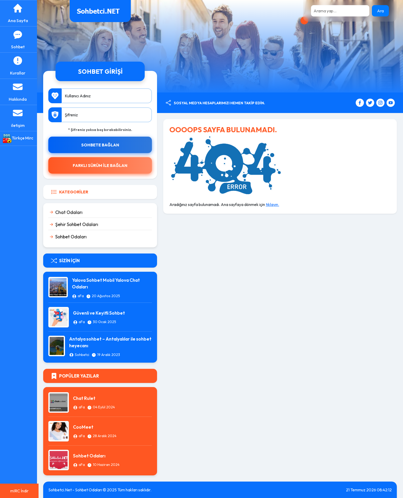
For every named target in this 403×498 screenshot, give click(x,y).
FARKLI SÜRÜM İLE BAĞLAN (101, 165)
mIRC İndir (19, 490)
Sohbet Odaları (72, 237)
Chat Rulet (86, 398)
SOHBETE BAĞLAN (101, 144)
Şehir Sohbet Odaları (78, 224)
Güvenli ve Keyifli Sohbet (100, 313)
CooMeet (85, 427)
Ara (380, 10)
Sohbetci (83, 354)
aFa (82, 296)
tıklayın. (273, 204)
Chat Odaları (70, 212)
